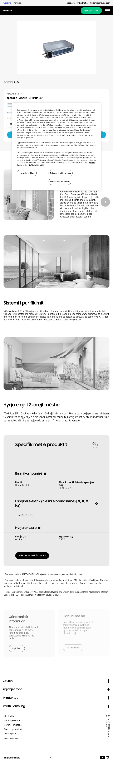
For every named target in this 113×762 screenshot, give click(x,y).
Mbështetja (82, 3)
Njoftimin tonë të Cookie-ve (53, 110)
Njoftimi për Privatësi (36, 165)
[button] (56, 681)
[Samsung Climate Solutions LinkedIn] (107, 758)
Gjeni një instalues (91, 10)
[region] (56, 146)
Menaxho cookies (11, 738)
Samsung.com (10, 733)
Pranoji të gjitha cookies (60, 181)
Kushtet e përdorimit (13, 729)
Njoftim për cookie (12, 720)
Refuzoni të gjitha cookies (60, 173)
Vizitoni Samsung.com (100, 3)
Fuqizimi (7, 3)
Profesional (18, 3)
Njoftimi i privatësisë (13, 725)
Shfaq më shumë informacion (32, 554)
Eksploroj (71, 3)
